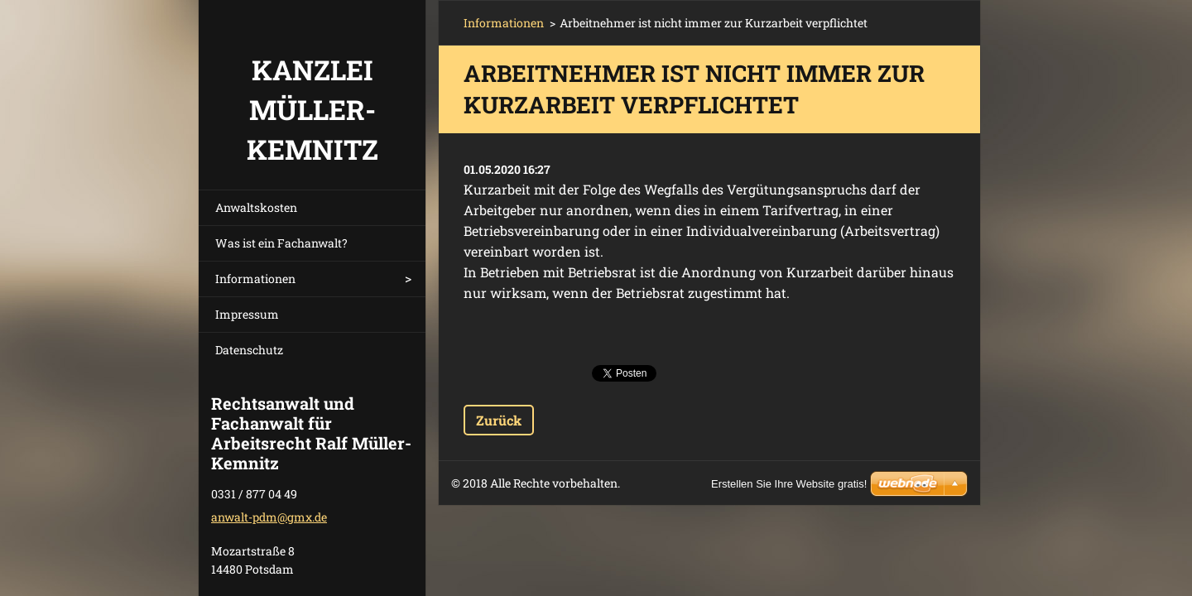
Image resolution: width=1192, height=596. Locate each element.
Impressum (247, 314)
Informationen (255, 278)
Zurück (499, 420)
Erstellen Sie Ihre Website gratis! (789, 484)
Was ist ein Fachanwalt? (281, 243)
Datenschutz (249, 350)
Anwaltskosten (256, 207)
